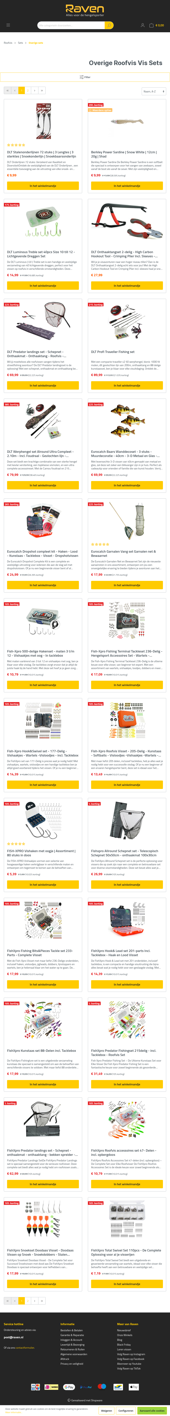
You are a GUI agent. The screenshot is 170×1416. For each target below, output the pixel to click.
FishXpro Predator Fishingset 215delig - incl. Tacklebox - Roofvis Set (123, 1053)
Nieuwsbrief (124, 1330)
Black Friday (124, 1345)
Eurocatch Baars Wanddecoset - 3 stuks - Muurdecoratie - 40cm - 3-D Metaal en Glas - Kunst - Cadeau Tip (124, 454)
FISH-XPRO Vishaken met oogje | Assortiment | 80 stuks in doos (41, 853)
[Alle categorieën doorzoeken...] (71, 25)
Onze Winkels (124, 1335)
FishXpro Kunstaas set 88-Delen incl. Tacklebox (41, 1051)
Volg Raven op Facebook (130, 1359)
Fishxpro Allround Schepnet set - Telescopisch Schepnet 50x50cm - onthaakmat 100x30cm (124, 853)
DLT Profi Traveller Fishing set (112, 352)
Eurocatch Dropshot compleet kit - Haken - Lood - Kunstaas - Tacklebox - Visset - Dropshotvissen (42, 553)
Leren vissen (124, 1349)
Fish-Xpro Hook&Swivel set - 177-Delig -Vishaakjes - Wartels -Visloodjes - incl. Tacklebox (43, 753)
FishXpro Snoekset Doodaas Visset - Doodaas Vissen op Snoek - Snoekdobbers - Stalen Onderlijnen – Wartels (40, 1252)
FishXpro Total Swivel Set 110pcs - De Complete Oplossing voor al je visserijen (126, 1252)
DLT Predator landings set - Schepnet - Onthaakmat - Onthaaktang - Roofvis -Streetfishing (35, 354)
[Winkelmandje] (156, 25)
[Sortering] (154, 91)
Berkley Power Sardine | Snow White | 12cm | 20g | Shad (124, 154)
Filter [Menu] (85, 76)
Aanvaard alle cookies (152, 1411)
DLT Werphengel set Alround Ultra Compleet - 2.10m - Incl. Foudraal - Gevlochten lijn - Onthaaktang (40, 454)
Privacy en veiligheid (72, 1364)
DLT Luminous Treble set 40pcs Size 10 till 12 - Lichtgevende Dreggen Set (41, 254)
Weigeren (106, 1411)
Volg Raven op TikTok (129, 1368)
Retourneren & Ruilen (73, 1349)
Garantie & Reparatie (72, 1335)
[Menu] (8, 25)
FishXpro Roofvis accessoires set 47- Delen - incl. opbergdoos (123, 1152)
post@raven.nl (13, 1337)
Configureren (125, 1411)
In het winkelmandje (43, 185)
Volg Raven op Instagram (131, 1354)
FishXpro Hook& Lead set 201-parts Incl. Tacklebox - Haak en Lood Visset (120, 953)
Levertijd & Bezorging (73, 1345)
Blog (119, 1340)
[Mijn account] (142, 25)
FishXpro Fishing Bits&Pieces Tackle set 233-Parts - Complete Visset (40, 953)
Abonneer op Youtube (129, 1364)
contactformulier (24, 1348)
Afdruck (65, 1359)
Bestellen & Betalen (72, 1330)
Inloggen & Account (71, 1340)
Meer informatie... (13, 1412)
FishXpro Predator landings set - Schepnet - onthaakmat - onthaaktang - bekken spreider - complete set (41, 1152)
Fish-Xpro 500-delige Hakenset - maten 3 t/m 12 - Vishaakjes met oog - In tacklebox (40, 653)
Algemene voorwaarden (74, 1354)
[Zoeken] (109, 25)
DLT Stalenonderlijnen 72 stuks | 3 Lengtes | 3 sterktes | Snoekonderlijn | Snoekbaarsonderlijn (41, 154)
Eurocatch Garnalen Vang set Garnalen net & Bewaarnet (123, 553)
